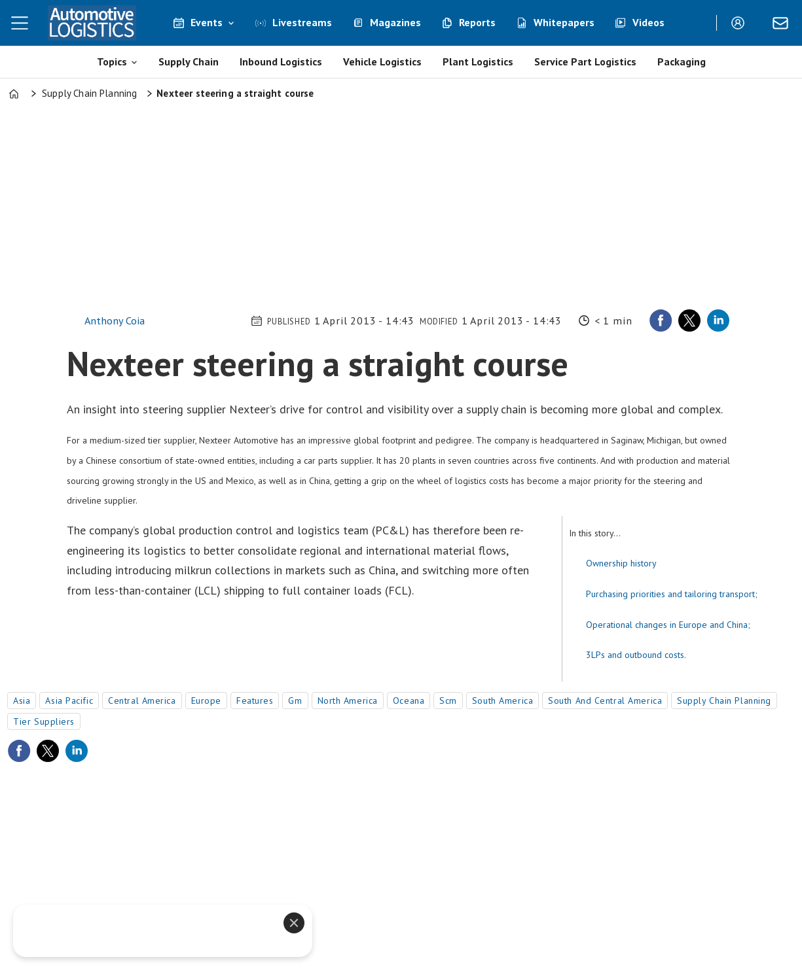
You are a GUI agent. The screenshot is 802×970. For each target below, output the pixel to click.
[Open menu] (19, 23)
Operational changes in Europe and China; (668, 625)
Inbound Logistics (281, 61)
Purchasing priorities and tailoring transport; (671, 594)
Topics (112, 61)
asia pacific (69, 700)
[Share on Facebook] (660, 320)
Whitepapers (564, 22)
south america (502, 700)
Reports (477, 22)
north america (348, 700)
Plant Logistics (478, 61)
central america (141, 700)
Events (207, 22)
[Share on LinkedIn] (718, 320)
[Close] (293, 922)
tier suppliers (44, 721)
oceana (408, 700)
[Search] (697, 23)
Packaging (681, 61)
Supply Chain (188, 61)
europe (206, 700)
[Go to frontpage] (91, 23)
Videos (648, 22)
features (254, 700)
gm (295, 700)
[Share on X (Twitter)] (689, 320)
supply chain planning (724, 700)
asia (21, 700)
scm (448, 700)
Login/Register (741, 23)
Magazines (395, 22)
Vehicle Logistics (382, 61)
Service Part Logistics (585, 61)
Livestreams (302, 22)
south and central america (605, 700)
